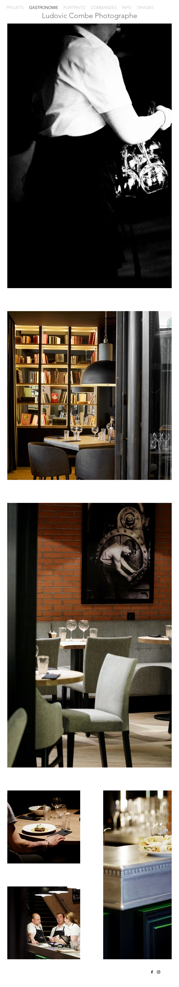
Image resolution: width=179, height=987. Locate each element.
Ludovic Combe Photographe (89, 15)
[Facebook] (152, 972)
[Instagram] (158, 972)
